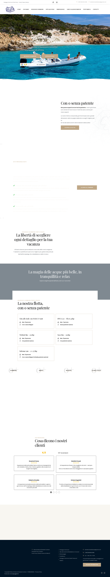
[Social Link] (53, 2)
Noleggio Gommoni (63, 549)
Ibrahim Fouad (76, 461)
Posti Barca (61, 556)
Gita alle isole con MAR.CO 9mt (31, 318)
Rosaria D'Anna (34, 461)
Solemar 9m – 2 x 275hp (28, 351)
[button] (2, 144)
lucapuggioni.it (15, 574)
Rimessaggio (62, 554)
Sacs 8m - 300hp (64, 335)
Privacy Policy (38, 572)
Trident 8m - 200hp (26, 335)
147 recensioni (63, 453)
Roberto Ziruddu (34, 480)
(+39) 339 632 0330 (81, 2)
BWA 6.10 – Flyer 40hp (66, 318)
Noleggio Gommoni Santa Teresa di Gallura (67, 559)
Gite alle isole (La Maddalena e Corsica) (68, 552)
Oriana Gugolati (76, 480)
